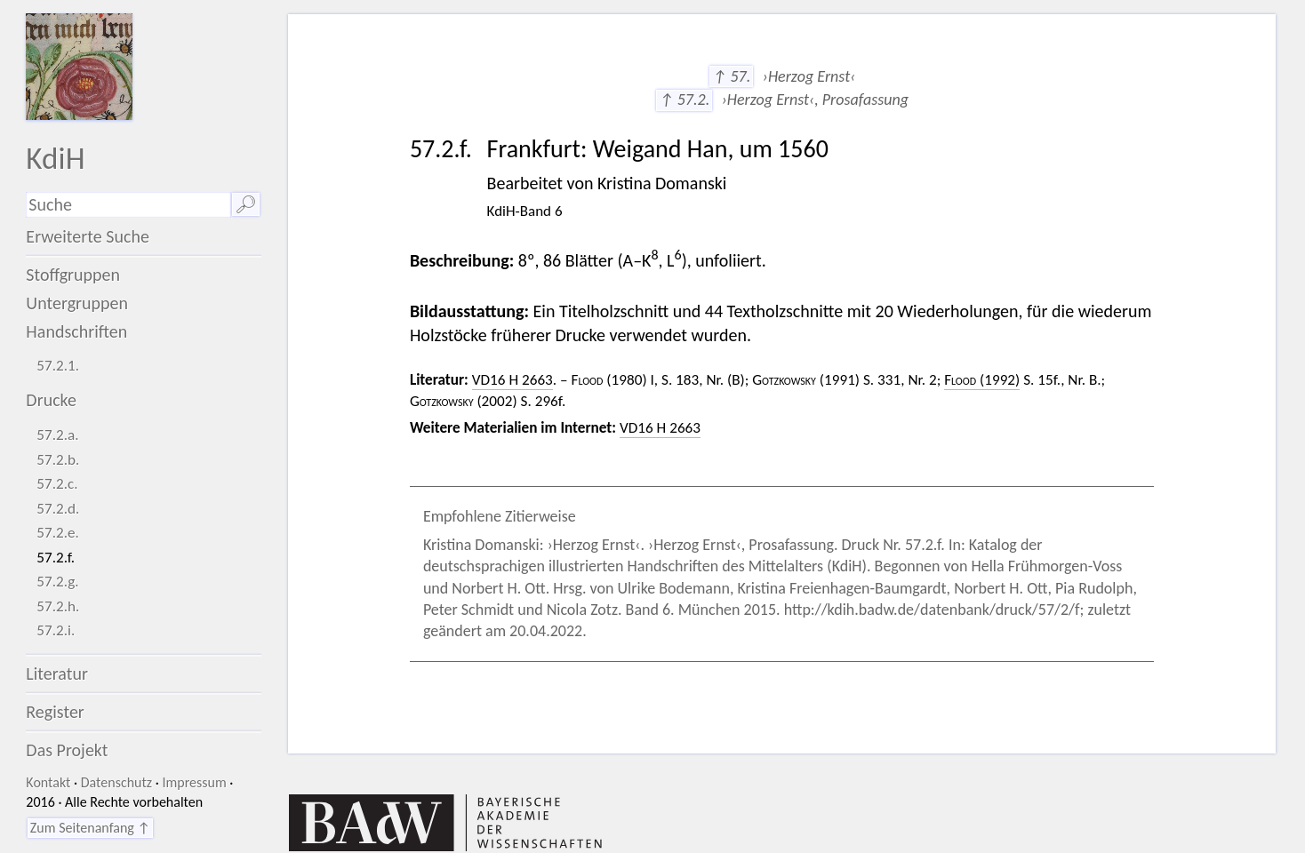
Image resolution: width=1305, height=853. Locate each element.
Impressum (194, 782)
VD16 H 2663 (512, 380)
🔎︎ (246, 204)
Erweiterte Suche (87, 236)
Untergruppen (77, 303)
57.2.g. (57, 581)
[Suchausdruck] (128, 205)
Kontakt (48, 782)
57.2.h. (57, 606)
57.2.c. (56, 483)
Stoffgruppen (73, 274)
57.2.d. (57, 508)
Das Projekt (67, 750)
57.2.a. (57, 435)
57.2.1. (57, 365)
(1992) (982, 380)
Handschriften (76, 331)
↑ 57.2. (684, 99)
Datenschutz (116, 782)
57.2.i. (55, 630)
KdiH (55, 158)
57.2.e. (57, 532)
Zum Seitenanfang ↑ (90, 827)
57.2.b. (57, 459)
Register (55, 711)
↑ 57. (731, 76)
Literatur (57, 673)
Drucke (51, 400)
